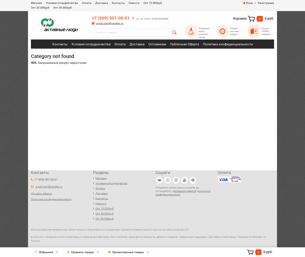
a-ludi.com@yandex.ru (109, 23)
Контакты (118, 2)
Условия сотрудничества (62, 2)
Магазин (36, 2)
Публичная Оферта (184, 44)
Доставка (101, 2)
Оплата (86, 2)
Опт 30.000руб (62, 7)
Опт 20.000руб (40, 7)
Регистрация (266, 2)
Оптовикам (157, 44)
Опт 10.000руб (152, 2)
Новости (134, 2)
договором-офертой (185, 191)
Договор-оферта (41, 193)
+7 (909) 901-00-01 (111, 18)
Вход (247, 2)
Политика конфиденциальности (228, 44)
